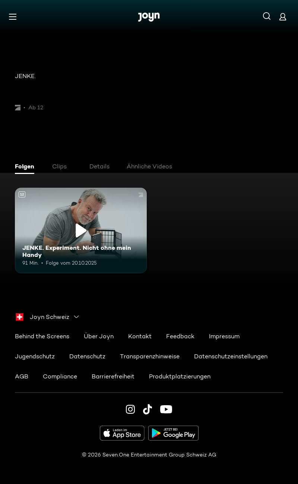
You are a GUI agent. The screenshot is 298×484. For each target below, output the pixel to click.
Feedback (180, 336)
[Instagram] (130, 409)
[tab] (26, 167)
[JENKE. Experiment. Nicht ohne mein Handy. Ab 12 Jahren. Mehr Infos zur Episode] (81, 230)
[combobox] (47, 317)
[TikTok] (147, 409)
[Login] (283, 16)
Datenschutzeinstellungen (230, 356)
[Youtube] (166, 409)
